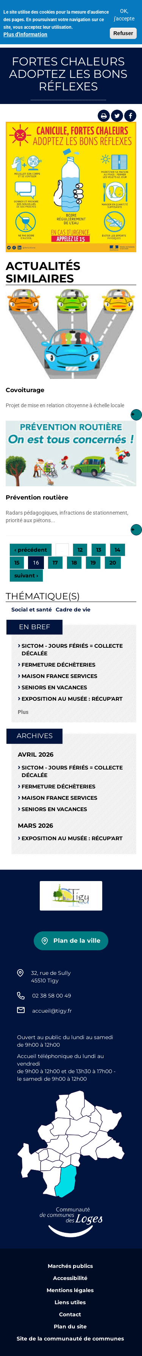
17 (55, 562)
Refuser (123, 30)
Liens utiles (70, 1302)
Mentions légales (70, 1290)
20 (112, 562)
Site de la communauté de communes (70, 1338)
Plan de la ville (76, 940)
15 (16, 562)
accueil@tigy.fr (52, 1010)
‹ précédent (30, 549)
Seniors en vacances (54, 687)
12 (80, 549)
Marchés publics (70, 1266)
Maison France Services (59, 676)
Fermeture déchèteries (58, 664)
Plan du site (70, 1326)
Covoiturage (25, 390)
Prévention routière (37, 497)
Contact (70, 1314)
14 (117, 549)
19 (93, 562)
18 (74, 562)
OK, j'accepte (124, 11)
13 (98, 549)
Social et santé (31, 609)
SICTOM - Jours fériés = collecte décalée (72, 649)
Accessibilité (70, 1278)
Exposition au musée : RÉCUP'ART (72, 698)
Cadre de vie (73, 609)
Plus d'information (25, 31)
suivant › (26, 575)
